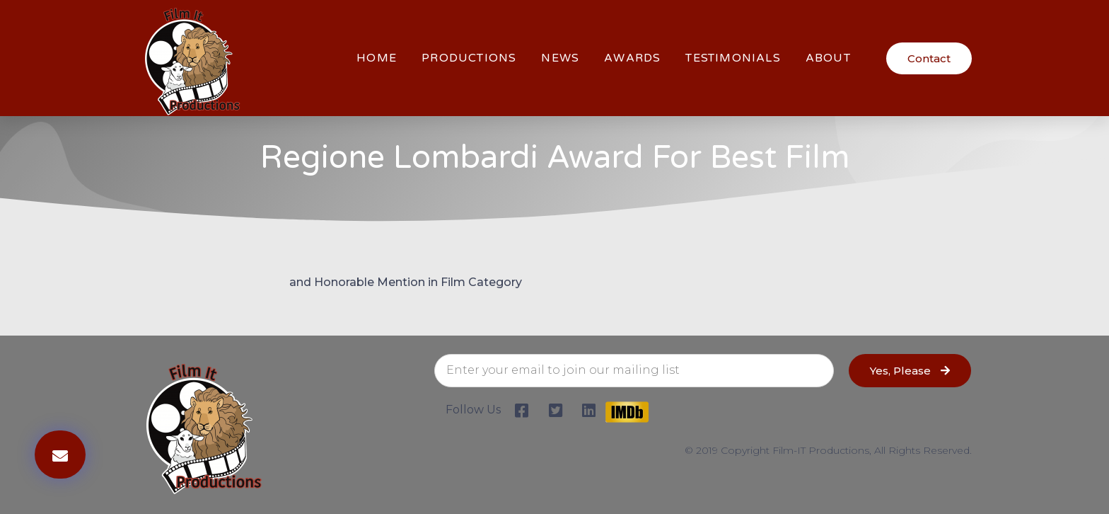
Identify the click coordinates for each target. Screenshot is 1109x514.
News (560, 58)
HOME (376, 58)
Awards (632, 58)
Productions (469, 58)
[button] (929, 58)
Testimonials (732, 58)
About (828, 58)
